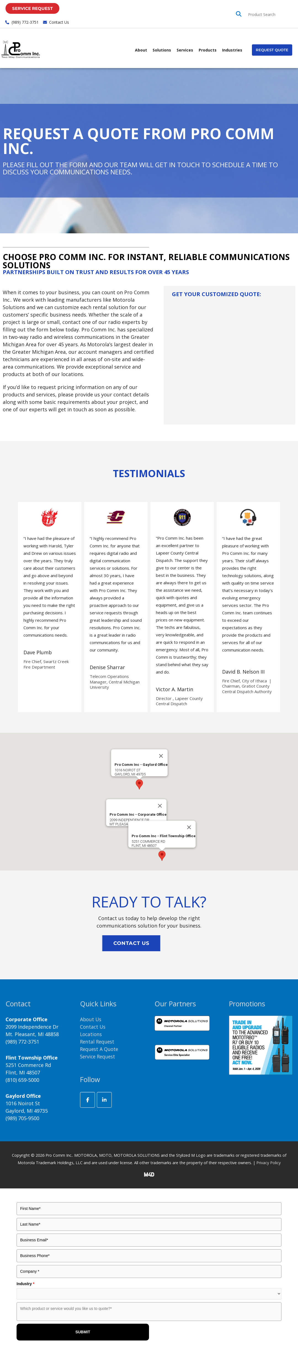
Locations (91, 1034)
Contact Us (93, 1026)
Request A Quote (100, 1049)
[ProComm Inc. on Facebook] (87, 1100)
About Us (91, 1019)
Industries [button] (232, 50)
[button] (272, 50)
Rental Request (98, 1041)
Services (185, 50)
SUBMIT (82, 1332)
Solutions (162, 50)
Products (208, 50)
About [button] (141, 50)
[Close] (160, 805)
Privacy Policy (268, 1162)
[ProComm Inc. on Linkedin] (104, 1100)
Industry (25, 1284)
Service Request (99, 1056)
